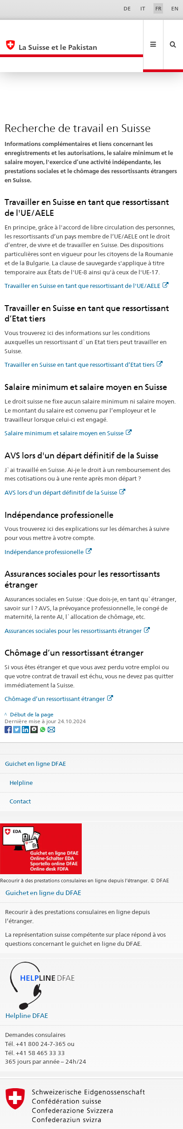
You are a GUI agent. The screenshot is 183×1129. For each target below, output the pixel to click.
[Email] (51, 698)
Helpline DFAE (26, 985)
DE (127, 8)
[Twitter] (17, 698)
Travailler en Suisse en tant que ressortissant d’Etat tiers (84, 334)
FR (158, 8)
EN (174, 8)
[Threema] (34, 698)
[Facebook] (9, 698)
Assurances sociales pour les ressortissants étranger (77, 600)
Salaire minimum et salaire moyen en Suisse (68, 402)
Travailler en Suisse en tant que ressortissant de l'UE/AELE (86, 255)
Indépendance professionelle (48, 521)
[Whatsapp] (43, 698)
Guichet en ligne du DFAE (43, 862)
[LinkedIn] (26, 698)
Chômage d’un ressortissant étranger (59, 668)
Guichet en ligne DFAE (35, 733)
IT (142, 8)
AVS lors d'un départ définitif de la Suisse (65, 462)
